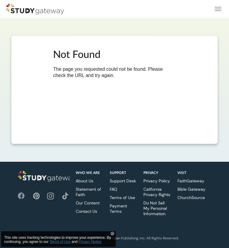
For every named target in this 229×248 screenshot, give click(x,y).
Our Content (88, 203)
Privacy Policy (156, 181)
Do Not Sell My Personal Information (155, 208)
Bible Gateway (191, 189)
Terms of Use (122, 197)
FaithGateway (190, 181)
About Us (84, 181)
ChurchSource (191, 197)
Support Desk (123, 181)
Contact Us (86, 211)
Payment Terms (118, 208)
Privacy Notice (89, 242)
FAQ (113, 189)
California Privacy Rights (156, 192)
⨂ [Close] (112, 233)
